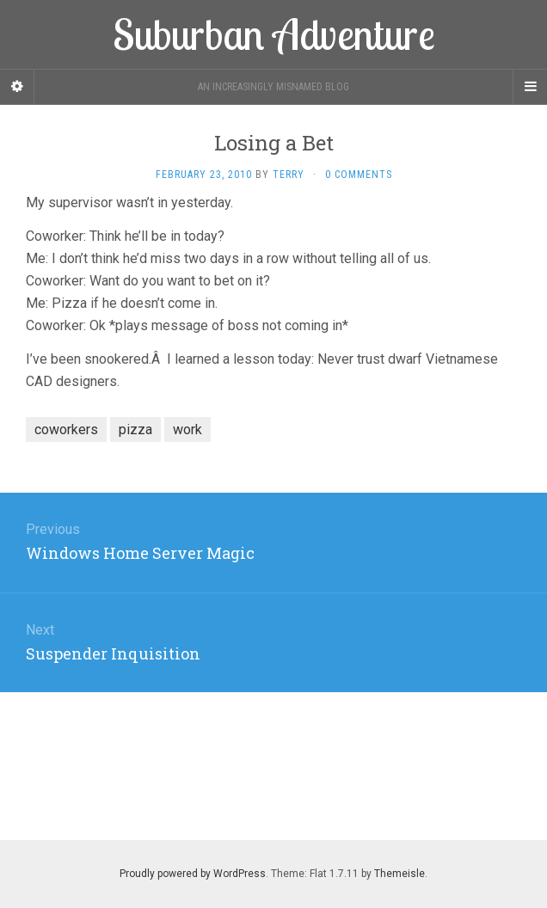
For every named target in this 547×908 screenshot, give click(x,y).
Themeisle (399, 874)
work (187, 429)
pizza (135, 429)
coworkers (66, 429)
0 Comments (358, 175)
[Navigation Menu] (530, 87)
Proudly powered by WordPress (193, 874)
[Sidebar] (17, 87)
